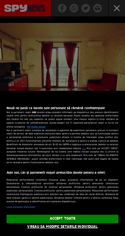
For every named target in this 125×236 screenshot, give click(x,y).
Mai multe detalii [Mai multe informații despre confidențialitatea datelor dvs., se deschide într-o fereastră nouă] (36, 127)
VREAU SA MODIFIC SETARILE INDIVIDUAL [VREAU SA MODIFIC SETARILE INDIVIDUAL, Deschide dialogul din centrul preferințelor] (62, 227)
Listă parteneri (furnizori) (21, 207)
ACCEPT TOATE (62, 219)
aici (84, 148)
